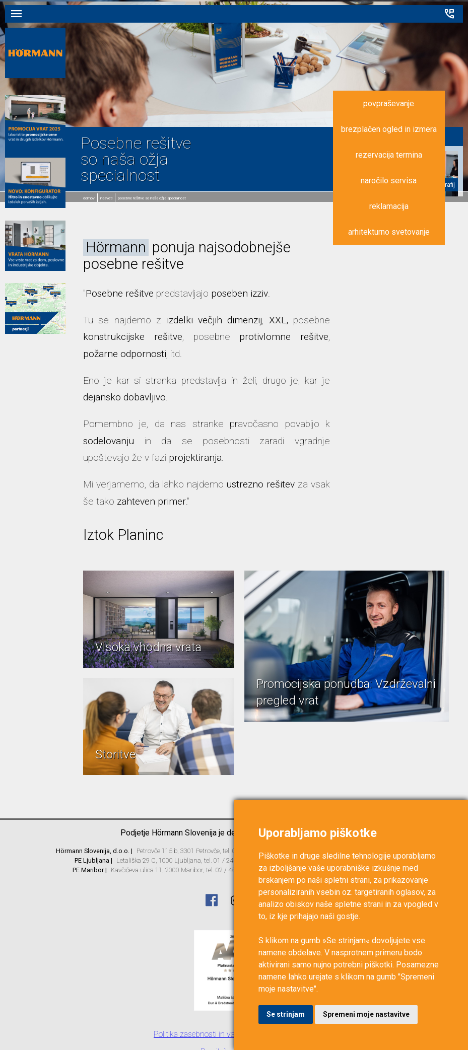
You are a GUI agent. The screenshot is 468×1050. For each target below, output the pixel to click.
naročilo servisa (389, 180)
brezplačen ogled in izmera (389, 129)
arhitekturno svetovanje (389, 232)
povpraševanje (388, 103)
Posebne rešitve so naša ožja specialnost (152, 198)
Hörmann (116, 247)
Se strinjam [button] (285, 1014)
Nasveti (106, 198)
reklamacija (389, 206)
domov (89, 198)
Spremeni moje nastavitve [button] (366, 1014)
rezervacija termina (389, 155)
